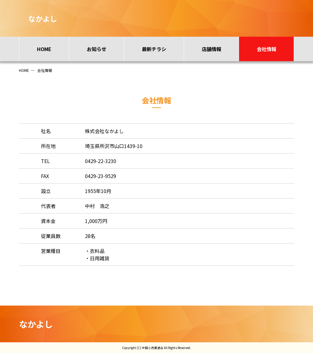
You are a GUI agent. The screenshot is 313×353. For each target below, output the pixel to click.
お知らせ (96, 49)
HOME (44, 49)
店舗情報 (211, 49)
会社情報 (266, 49)
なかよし (36, 324)
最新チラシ (154, 49)
